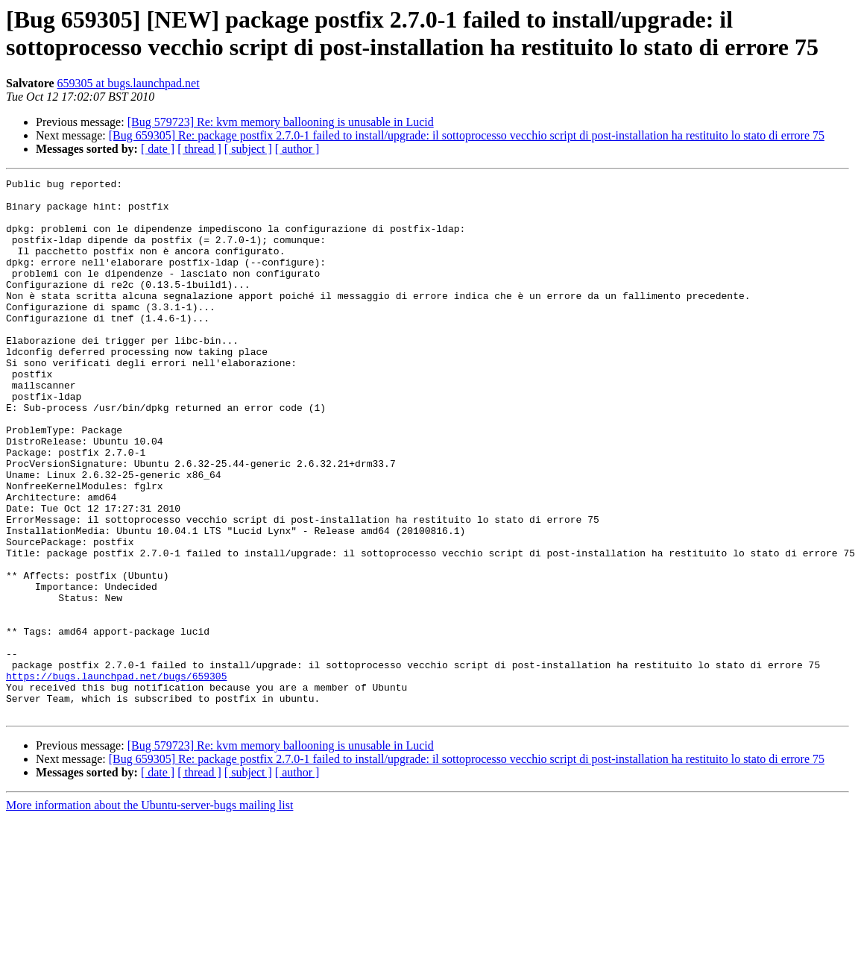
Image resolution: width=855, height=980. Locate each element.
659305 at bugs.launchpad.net (128, 83)
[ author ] (297, 148)
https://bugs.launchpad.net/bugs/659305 (116, 776)
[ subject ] (248, 148)
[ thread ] (199, 148)
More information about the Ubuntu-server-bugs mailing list (149, 912)
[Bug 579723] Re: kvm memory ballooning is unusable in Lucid (280, 122)
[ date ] (157, 148)
